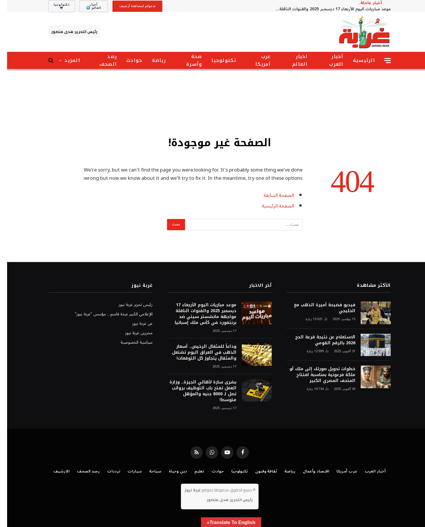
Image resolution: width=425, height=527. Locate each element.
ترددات (106, 471)
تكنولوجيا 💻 (55, 6)
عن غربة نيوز (135, 323)
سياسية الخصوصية (129, 342)
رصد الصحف (101, 60)
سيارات (127, 471)
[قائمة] (380, 60)
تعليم (192, 471)
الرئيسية (357, 60)
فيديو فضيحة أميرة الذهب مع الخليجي (317, 308)
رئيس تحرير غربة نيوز (129, 304)
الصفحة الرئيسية (271, 206)
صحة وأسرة (187, 60)
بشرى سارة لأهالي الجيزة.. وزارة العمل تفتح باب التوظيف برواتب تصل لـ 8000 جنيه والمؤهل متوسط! (195, 391)
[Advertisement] (212, 102)
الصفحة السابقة (271, 195)
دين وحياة (171, 471)
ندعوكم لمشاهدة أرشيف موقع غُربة (130, 7)
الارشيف (54, 471)
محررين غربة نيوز (132, 333)
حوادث (127, 60)
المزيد (65, 60)
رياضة (152, 60)
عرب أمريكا (256, 60)
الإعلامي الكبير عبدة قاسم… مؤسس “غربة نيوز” (107, 314)
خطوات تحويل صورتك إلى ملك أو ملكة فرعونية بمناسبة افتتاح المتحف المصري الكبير (315, 375)
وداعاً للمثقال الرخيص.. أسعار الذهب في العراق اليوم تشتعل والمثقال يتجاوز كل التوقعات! (197, 352)
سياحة (148, 471)
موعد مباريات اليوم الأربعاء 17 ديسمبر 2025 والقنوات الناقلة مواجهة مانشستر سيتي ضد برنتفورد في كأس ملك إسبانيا (325, 9)
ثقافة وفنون (259, 471)
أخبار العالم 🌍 (86, 6)
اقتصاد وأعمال (309, 471)
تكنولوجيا (216, 60)
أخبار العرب (329, 60)
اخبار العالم (293, 60)
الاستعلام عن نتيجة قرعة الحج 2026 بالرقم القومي (318, 340)
